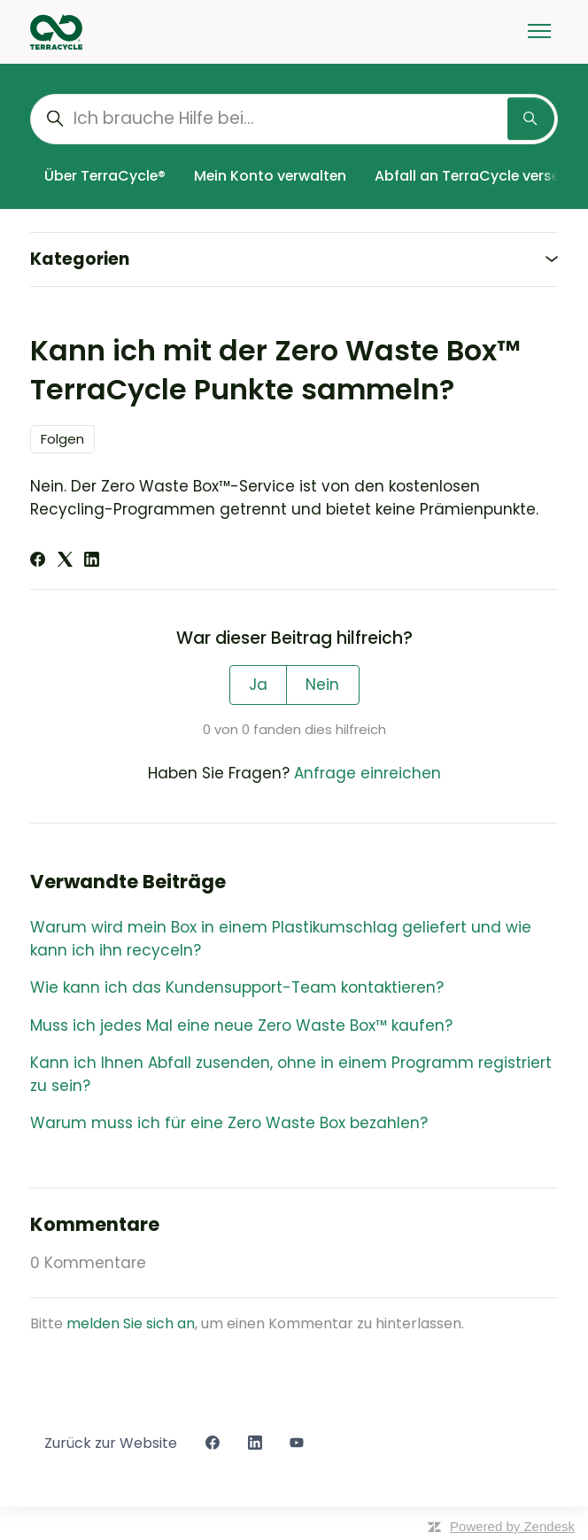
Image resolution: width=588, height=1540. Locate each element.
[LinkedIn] (91, 561)
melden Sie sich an (130, 1323)
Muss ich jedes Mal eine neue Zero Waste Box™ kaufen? (241, 1025)
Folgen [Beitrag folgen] (62, 438)
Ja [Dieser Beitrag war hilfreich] (258, 684)
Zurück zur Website (110, 1443)
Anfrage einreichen (367, 773)
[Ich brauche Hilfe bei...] (294, 119)
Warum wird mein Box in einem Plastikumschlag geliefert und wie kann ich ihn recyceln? (280, 939)
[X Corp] (65, 561)
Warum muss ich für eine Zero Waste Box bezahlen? (229, 1123)
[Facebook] (37, 561)
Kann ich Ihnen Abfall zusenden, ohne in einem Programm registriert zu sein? (291, 1074)
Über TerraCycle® (105, 176)
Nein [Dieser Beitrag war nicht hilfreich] (322, 684)
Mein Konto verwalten (270, 176)
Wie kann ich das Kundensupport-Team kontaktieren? (237, 987)
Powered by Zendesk (512, 1526)
